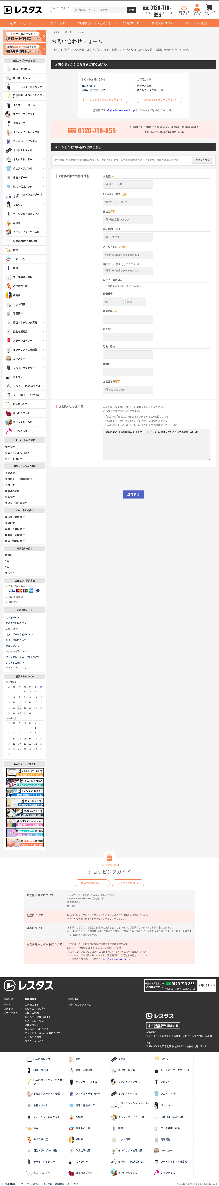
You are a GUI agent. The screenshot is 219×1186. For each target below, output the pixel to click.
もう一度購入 (10, 1013)
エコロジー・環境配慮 (18, 479)
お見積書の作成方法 (92, 23)
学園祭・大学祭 (15, 535)
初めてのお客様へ (89, 883)
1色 (7, 561)
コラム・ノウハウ (15, 668)
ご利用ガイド (12, 617)
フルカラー (11, 573)
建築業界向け (12, 491)
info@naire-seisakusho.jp (120, 113)
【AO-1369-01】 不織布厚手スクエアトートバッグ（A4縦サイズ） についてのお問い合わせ (156, 442)
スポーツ (11, 485)
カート (7, 1004)
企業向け (10, 497)
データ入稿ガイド (127, 23)
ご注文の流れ (56, 23)
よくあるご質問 (196, 23)
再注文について (162, 23)
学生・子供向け (13, 459)
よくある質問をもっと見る (104, 99)
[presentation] (133, 478)
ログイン (8, 1008)
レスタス (55, 32)
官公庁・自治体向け (16, 503)
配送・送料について (16, 640)
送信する (133, 492)
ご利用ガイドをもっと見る (159, 99)
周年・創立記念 (15, 541)
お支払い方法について (17, 651)
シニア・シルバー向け (17, 453)
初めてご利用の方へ (16, 623)
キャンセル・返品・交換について (22, 657)
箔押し (8, 555)
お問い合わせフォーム (79, 1004)
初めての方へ (19, 23)
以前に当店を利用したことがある (122, 286)
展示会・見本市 (15, 517)
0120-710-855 (160, 7)
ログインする (202, 162)
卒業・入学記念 (15, 529)
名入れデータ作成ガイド (18, 634)
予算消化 (11, 473)
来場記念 (10, 523)
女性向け (10, 447)
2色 (7, 567)
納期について (12, 646)
